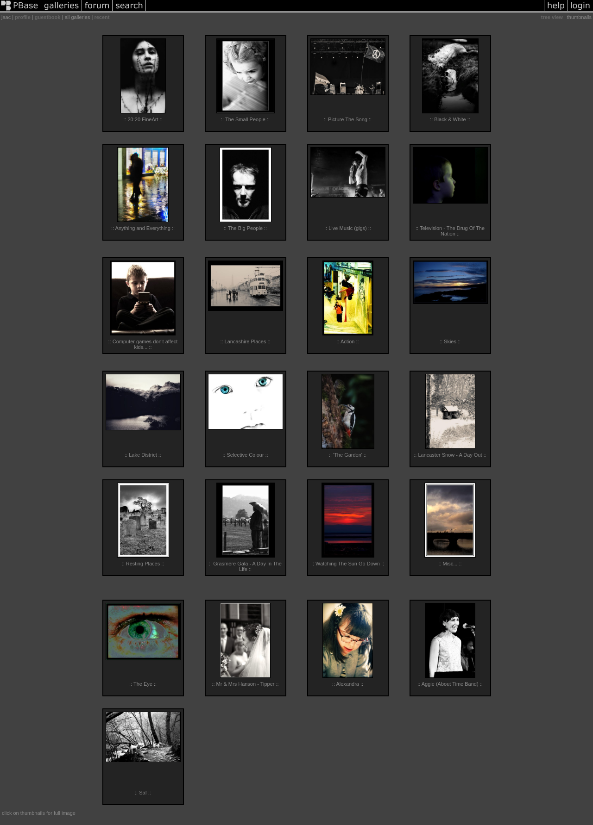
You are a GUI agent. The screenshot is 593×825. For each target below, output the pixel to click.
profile (23, 17)
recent (101, 17)
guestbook (48, 17)
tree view (552, 17)
